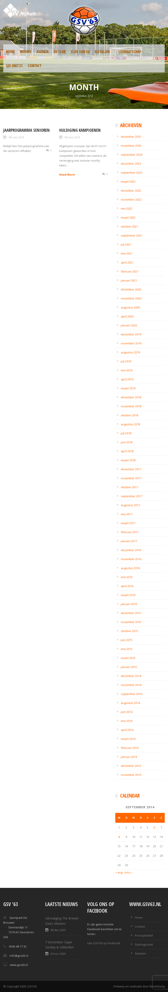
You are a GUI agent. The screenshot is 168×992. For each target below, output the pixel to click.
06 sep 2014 (72, 137)
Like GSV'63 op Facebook (103, 943)
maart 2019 (128, 388)
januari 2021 (129, 280)
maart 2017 (128, 523)
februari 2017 (129, 532)
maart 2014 (128, 739)
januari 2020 (129, 325)
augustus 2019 (130, 352)
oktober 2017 (129, 487)
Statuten (140, 953)
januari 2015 (129, 667)
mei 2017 (126, 514)
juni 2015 (126, 640)
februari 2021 (129, 271)
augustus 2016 (130, 568)
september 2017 (131, 496)
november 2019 (131, 343)
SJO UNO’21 (14, 65)
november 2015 (131, 622)
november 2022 (131, 199)
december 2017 (131, 469)
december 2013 (131, 766)
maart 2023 (128, 181)
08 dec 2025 (58, 930)
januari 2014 (129, 757)
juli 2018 (126, 433)
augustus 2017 (130, 505)
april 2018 (127, 451)
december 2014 (131, 676)
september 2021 (131, 235)
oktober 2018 (129, 415)
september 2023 (131, 173)
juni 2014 (126, 712)
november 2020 (131, 298)
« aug (118, 872)
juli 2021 (126, 244)
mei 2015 (126, 649)
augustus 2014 (130, 703)
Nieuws (25, 51)
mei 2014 (126, 721)
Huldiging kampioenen (80, 130)
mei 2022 (126, 208)
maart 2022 (128, 217)
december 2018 (131, 397)
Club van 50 (80, 51)
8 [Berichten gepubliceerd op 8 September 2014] (119, 837)
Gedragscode (144, 944)
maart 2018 (128, 460)
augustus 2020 (130, 307)
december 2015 (131, 613)
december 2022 (131, 190)
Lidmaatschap (130, 51)
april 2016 (127, 586)
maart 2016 (128, 595)
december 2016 (131, 550)
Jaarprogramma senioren (26, 130)
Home (10, 51)
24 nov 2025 (58, 954)
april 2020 (127, 316)
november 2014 (131, 685)
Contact (35, 65)
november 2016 (131, 559)
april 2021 (127, 262)
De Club (60, 51)
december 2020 (131, 289)
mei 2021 (126, 253)
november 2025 (131, 146)
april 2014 (127, 730)
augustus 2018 (130, 424)
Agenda (43, 51)
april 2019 (127, 379)
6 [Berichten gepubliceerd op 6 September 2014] (154, 827)
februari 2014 (129, 748)
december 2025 (131, 137)
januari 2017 (129, 541)
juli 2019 (126, 361)
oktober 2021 (129, 226)
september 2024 (131, 155)
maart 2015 (128, 658)
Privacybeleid (144, 935)
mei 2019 (126, 370)
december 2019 (131, 334)
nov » (127, 872)
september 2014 (131, 694)
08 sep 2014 (16, 137)
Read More (67, 174)
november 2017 (131, 478)
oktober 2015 (129, 631)
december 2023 (131, 164)
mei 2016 (126, 577)
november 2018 (131, 406)
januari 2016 (129, 604)
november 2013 (131, 775)
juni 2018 (126, 442)
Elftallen (102, 51)
